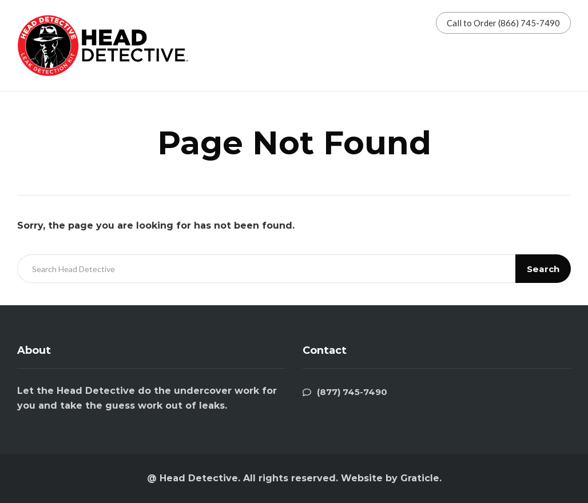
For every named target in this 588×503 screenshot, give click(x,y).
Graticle (419, 478)
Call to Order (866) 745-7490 (503, 23)
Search (543, 269)
